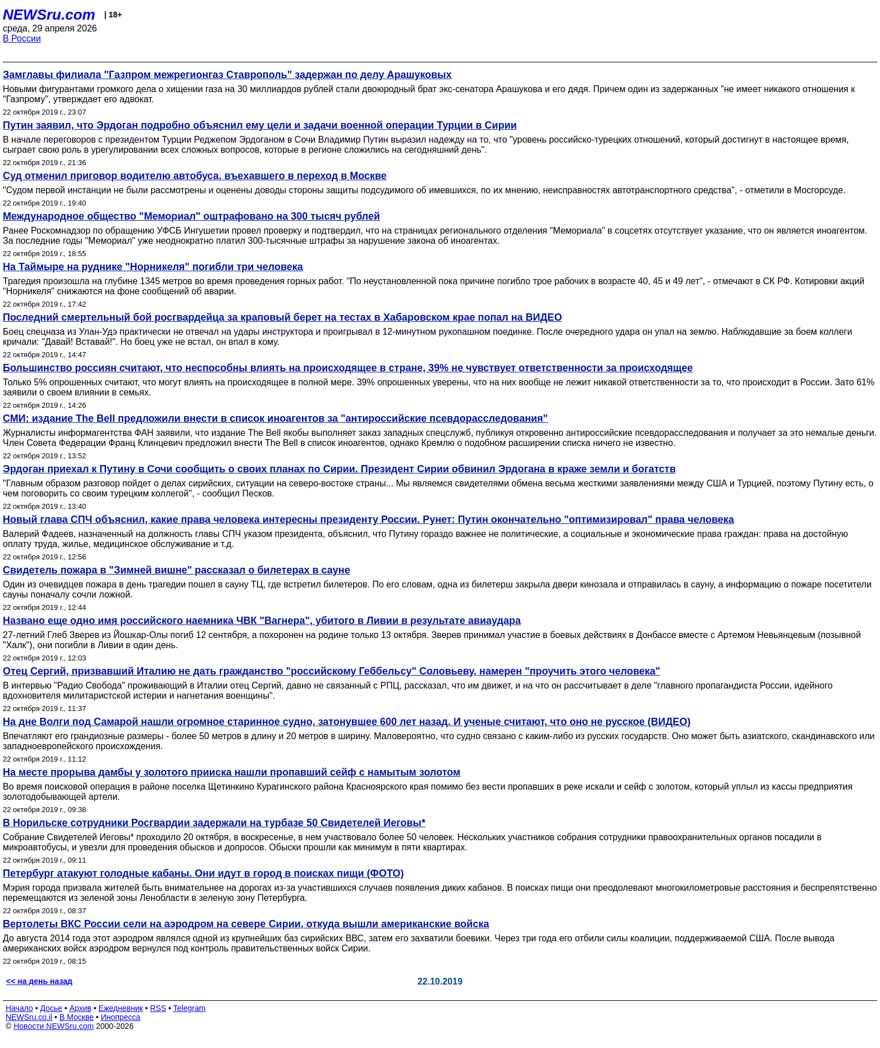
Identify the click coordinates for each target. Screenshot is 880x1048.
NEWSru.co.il (29, 1017)
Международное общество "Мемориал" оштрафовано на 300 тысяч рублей (191, 216)
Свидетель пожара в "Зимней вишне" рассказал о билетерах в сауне (176, 570)
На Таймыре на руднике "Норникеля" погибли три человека (153, 266)
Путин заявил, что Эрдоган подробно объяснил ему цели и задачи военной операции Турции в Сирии (260, 125)
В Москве (76, 1017)
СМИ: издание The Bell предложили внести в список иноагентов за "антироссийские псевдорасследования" (275, 418)
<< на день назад (39, 981)
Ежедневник (121, 1008)
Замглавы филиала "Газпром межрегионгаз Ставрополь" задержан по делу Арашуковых (227, 74)
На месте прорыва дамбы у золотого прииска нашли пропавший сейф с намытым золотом (231, 772)
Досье (51, 1008)
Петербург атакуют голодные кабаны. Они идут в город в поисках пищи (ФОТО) (203, 873)
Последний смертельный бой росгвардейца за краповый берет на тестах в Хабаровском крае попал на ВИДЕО (282, 317)
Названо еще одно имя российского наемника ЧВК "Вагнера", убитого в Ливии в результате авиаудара (262, 620)
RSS (158, 1008)
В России (22, 38)
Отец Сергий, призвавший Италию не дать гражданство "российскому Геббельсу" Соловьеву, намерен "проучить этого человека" (331, 671)
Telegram (189, 1008)
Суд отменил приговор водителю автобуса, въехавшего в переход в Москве (195, 175)
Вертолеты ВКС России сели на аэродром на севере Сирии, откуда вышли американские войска (246, 923)
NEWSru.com (49, 14)
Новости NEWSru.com (53, 1026)
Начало (19, 1008)
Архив (80, 1008)
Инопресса (121, 1017)
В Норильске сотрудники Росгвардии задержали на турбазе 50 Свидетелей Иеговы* (214, 822)
